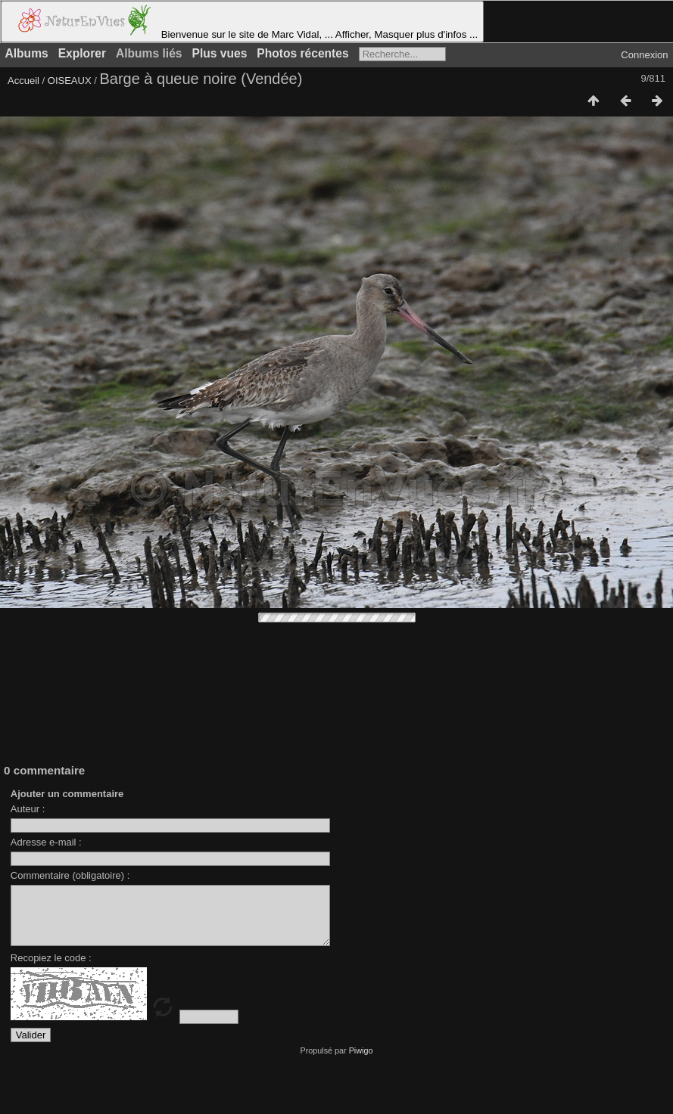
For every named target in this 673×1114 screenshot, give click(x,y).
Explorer (82, 53)
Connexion (644, 55)
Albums (26, 53)
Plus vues (220, 53)
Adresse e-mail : (46, 842)
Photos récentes (302, 53)
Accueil (23, 80)
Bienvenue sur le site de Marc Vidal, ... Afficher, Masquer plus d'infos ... (242, 21)
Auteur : (28, 809)
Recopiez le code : (51, 969)
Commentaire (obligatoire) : (70, 875)
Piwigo (361, 1061)
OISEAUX (71, 80)
